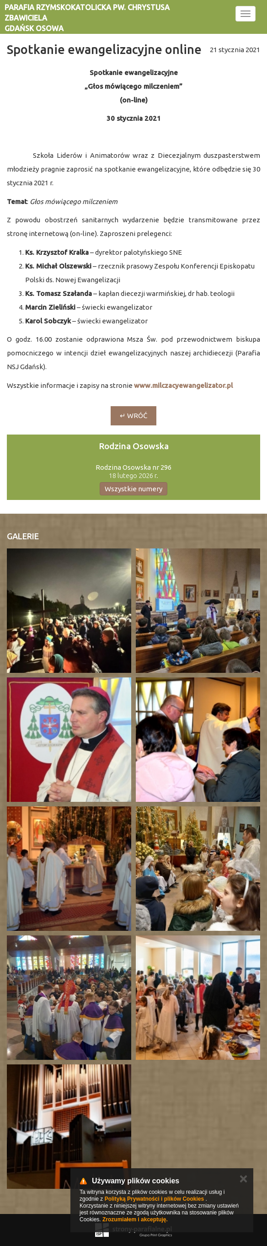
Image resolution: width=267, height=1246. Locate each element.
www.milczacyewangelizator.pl (183, 385)
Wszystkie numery (133, 489)
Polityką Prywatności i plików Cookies (154, 1199)
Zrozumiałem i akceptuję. (135, 1219)
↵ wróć (133, 415)
